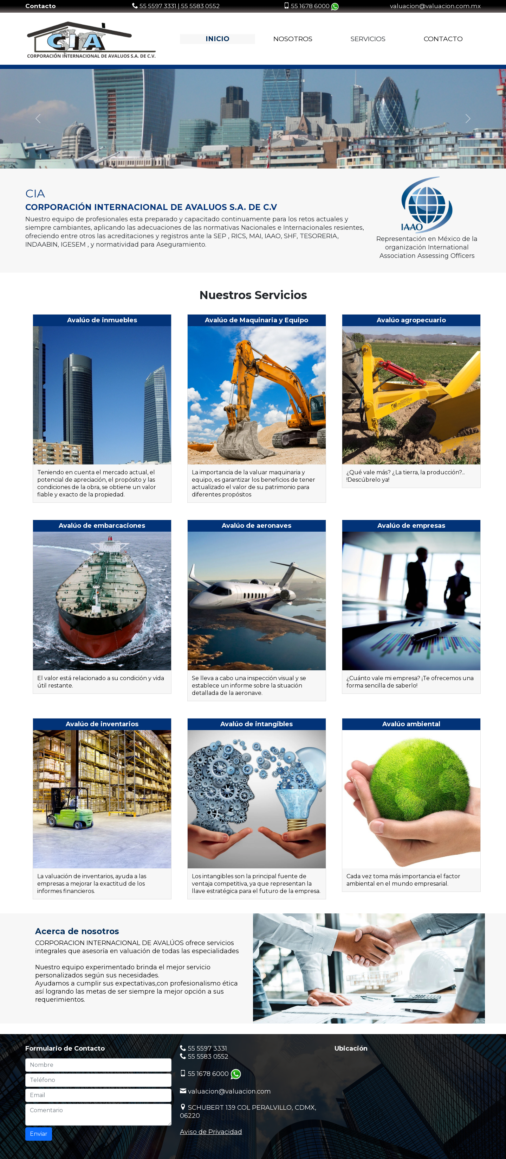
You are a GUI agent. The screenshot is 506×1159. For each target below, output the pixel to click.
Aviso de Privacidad (211, 1132)
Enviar (38, 1133)
